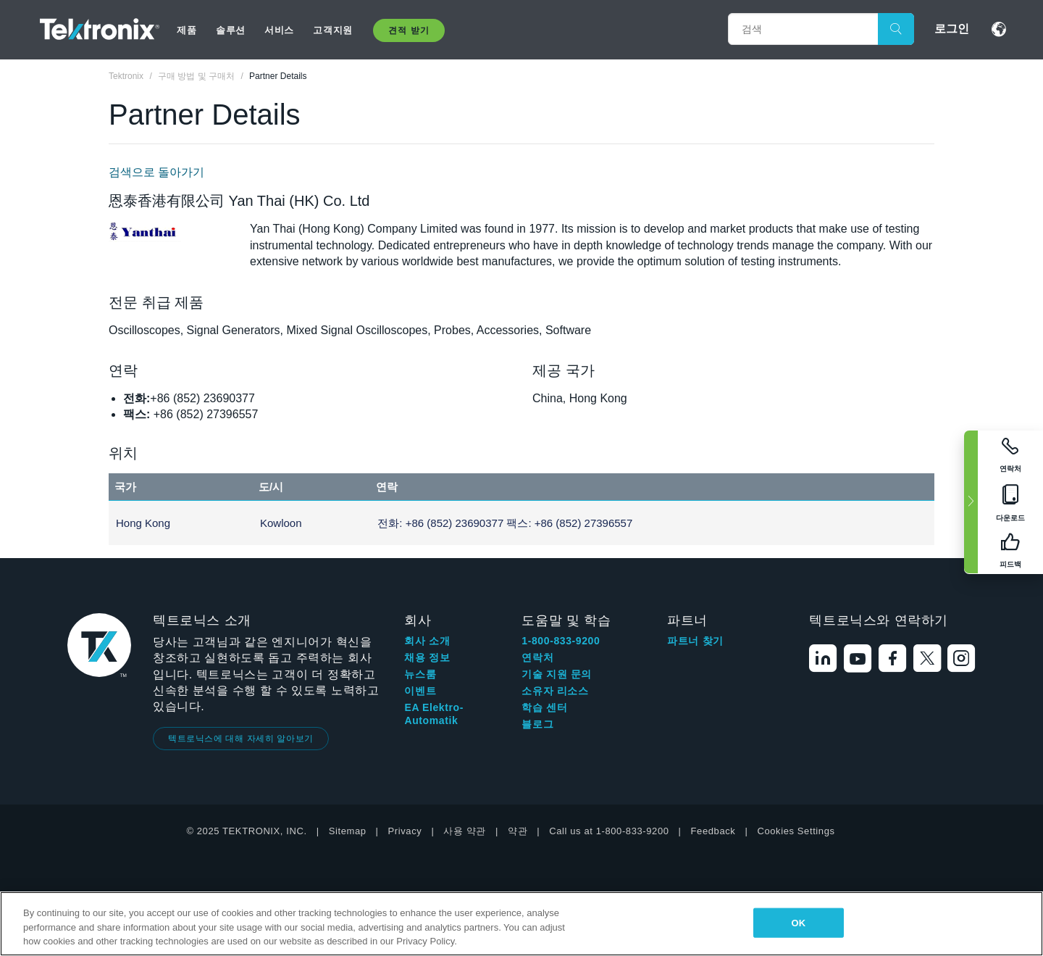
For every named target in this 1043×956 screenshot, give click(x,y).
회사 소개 (427, 641)
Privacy (405, 831)
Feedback (713, 831)
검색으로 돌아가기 (156, 172)
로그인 (951, 28)
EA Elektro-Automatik (434, 714)
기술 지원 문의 (557, 674)
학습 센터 (544, 707)
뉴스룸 (420, 674)
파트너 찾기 (695, 641)
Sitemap (347, 831)
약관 (517, 831)
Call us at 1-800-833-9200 (609, 831)
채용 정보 (427, 657)
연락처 (537, 657)
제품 (186, 30)
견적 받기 (408, 30)
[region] (521, 923)
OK (798, 922)
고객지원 (332, 30)
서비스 (279, 30)
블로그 (537, 724)
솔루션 (231, 30)
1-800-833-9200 (561, 641)
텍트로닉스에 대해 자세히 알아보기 (241, 738)
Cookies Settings (795, 831)
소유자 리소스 (555, 691)
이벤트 (420, 691)
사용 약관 (464, 831)
